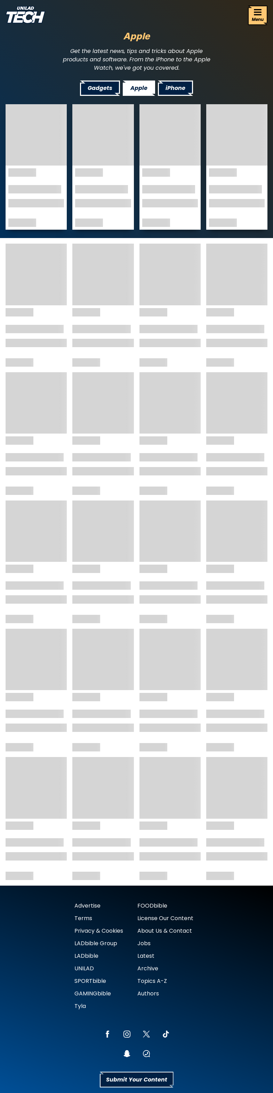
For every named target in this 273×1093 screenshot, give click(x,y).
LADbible (86, 956)
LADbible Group (95, 943)
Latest (145, 956)
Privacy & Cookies (98, 931)
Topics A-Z (152, 981)
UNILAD (84, 968)
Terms (83, 918)
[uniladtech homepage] (25, 15)
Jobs (144, 943)
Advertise (87, 906)
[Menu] (258, 15)
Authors (148, 993)
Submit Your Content (136, 1080)
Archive (147, 968)
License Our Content (165, 918)
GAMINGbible (92, 993)
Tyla (80, 1006)
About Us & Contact (164, 931)
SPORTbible (90, 981)
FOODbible (152, 906)
